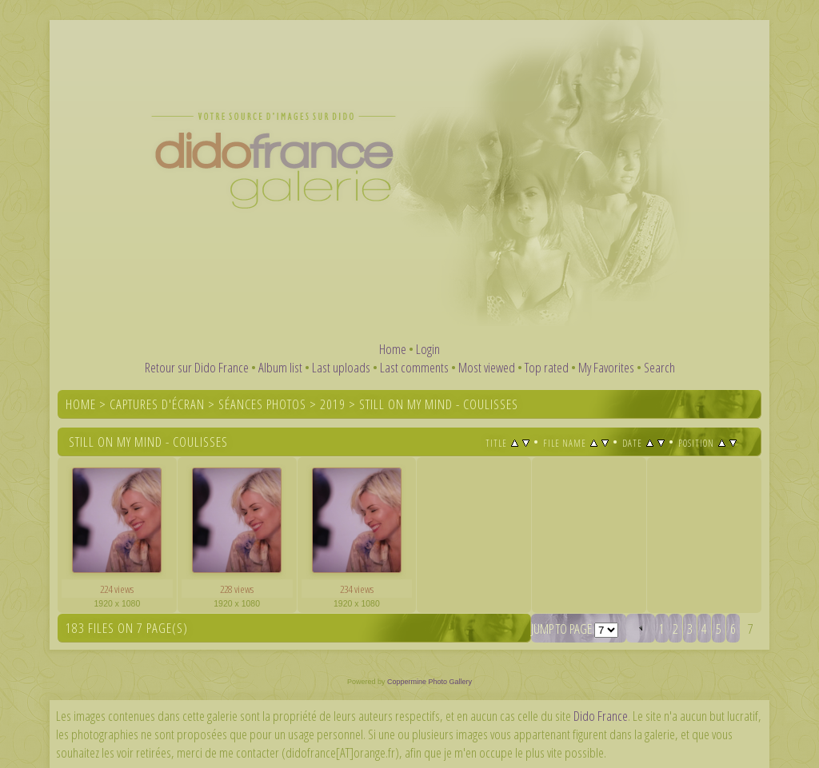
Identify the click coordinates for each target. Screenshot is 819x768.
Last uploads (341, 367)
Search (659, 367)
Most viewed (486, 367)
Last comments (414, 367)
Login (428, 349)
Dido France (600, 715)
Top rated (547, 367)
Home (392, 349)
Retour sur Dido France (197, 367)
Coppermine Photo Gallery (429, 682)
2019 (333, 404)
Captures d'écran (157, 404)
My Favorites (606, 367)
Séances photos (262, 404)
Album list (280, 367)
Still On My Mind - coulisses (438, 404)
